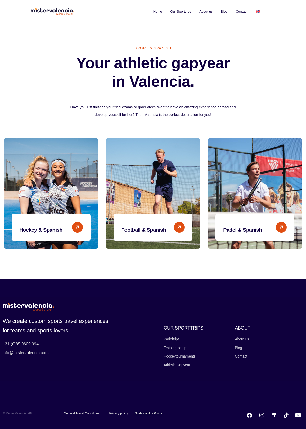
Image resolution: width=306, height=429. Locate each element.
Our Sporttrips (180, 11)
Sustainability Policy (148, 413)
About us (205, 11)
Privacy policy (118, 413)
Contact (241, 11)
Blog (224, 11)
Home (157, 11)
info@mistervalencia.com (26, 353)
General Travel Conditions (82, 413)
